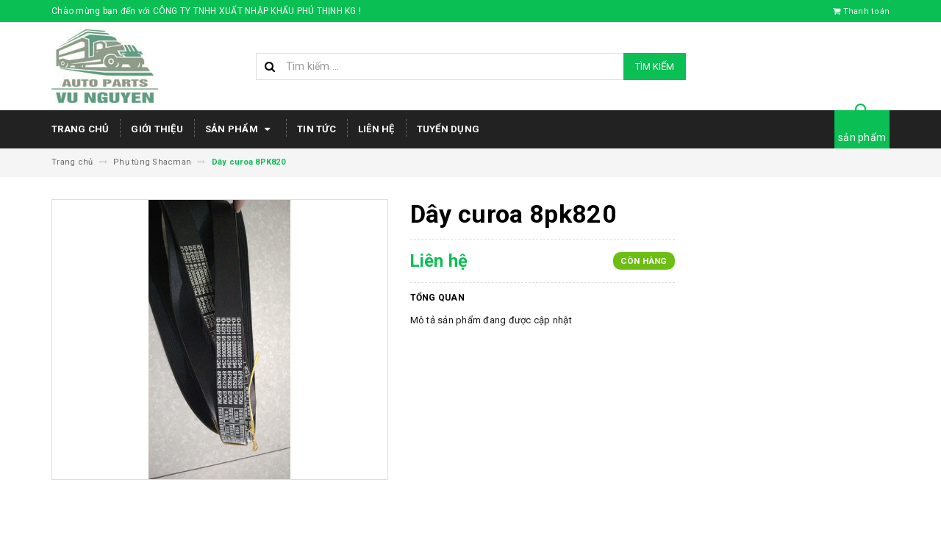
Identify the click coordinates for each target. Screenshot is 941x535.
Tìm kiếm (654, 66)
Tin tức (316, 128)
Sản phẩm (240, 129)
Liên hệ (376, 128)
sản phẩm (862, 137)
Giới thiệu (157, 128)
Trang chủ (80, 128)
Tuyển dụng (448, 128)
